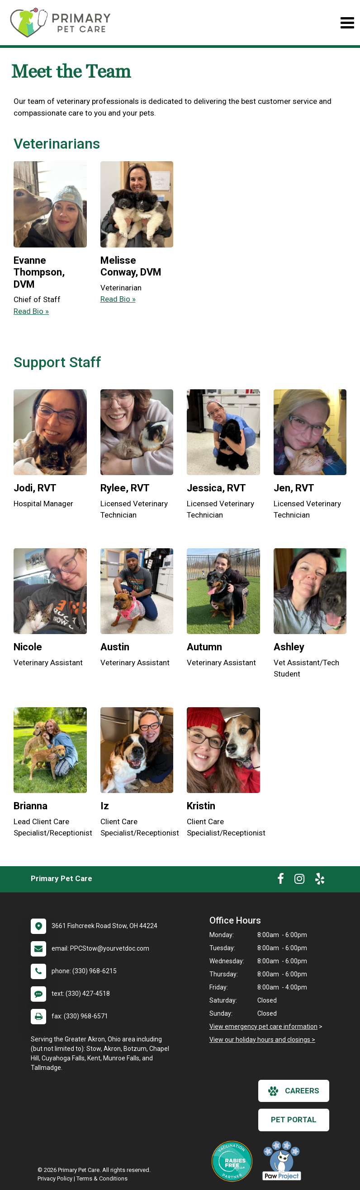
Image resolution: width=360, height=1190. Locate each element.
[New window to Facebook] (281, 880)
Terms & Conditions (102, 1178)
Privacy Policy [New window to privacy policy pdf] (55, 1178)
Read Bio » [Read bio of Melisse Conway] (118, 298)
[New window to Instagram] (299, 880)
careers (293, 1091)
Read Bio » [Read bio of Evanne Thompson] (31, 311)
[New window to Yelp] (319, 880)
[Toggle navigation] (347, 23)
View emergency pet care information (263, 1026)
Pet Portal (294, 1119)
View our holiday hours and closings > (262, 1039)
